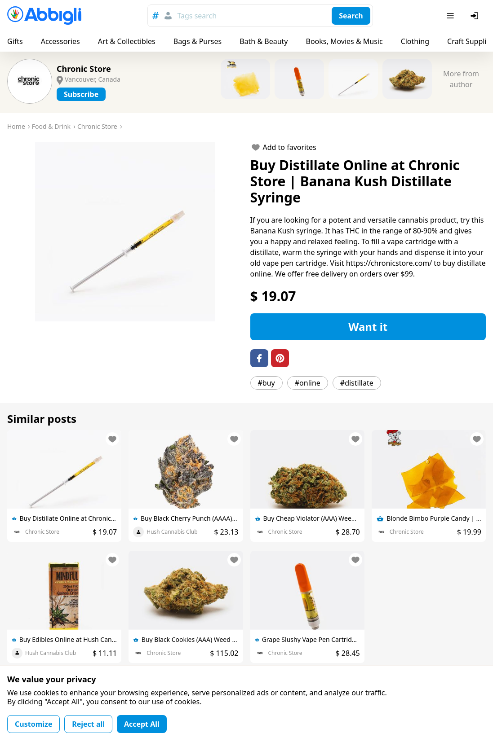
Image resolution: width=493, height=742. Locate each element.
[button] (125, 231)
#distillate (356, 383)
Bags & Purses (197, 41)
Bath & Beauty (264, 41)
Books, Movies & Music (344, 41)
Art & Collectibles (126, 41)
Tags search (197, 16)
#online (307, 383)
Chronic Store (84, 68)
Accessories (60, 41)
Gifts (15, 41)
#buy (266, 383)
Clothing (415, 41)
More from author (461, 79)
